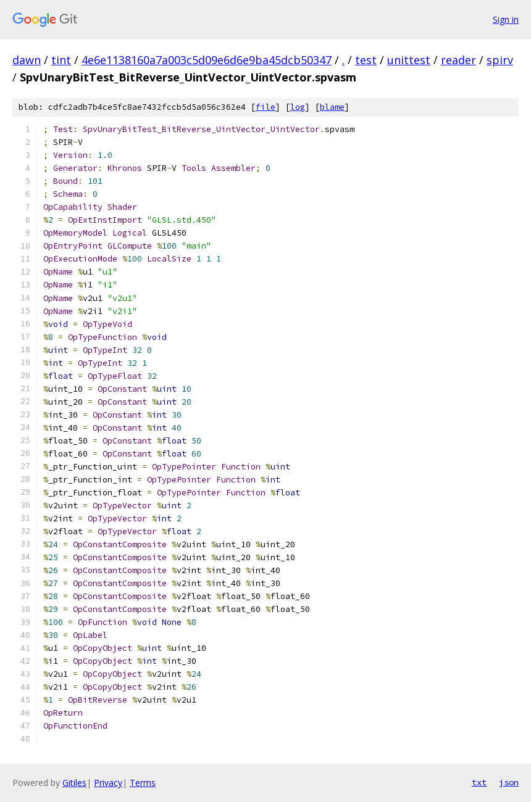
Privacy (108, 782)
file (265, 107)
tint (61, 59)
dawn (26, 59)
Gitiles (74, 782)
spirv (500, 59)
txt (479, 782)
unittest (408, 59)
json (509, 782)
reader (458, 59)
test (366, 59)
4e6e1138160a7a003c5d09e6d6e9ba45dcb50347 (207, 59)
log (297, 107)
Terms (143, 782)
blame (332, 107)
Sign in (506, 19)
